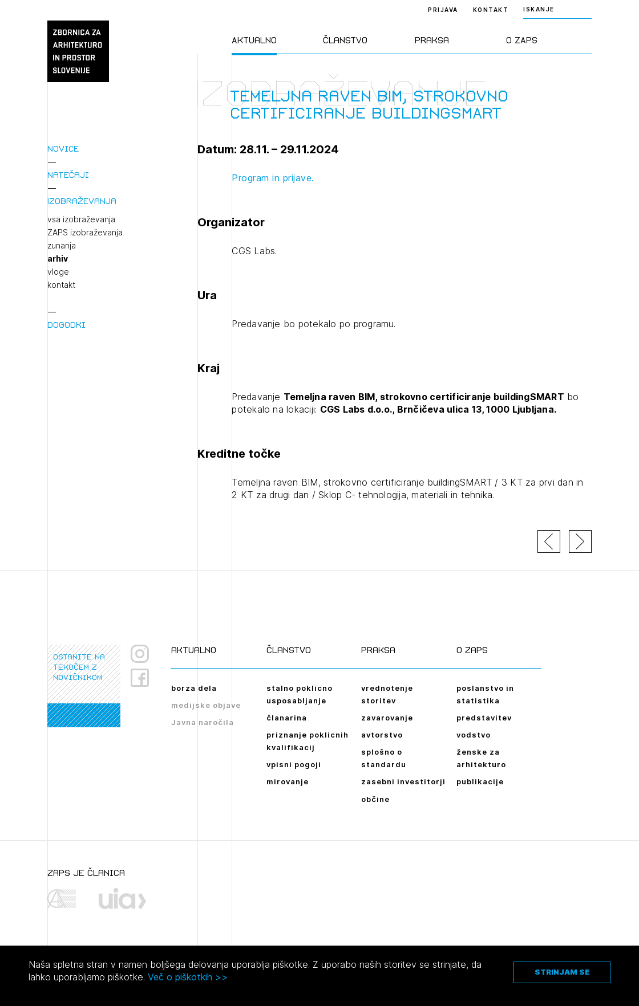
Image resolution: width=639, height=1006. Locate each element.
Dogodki (66, 324)
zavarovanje (387, 717)
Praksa (432, 40)
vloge (58, 272)
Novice (63, 148)
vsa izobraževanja (81, 219)
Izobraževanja (81, 201)
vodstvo (473, 735)
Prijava (443, 10)
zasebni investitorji (403, 781)
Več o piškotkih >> (188, 977)
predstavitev (484, 717)
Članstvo (345, 40)
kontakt (61, 285)
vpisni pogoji (293, 764)
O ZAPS (521, 40)
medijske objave (206, 705)
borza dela (194, 688)
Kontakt (491, 10)
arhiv (57, 259)
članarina (286, 717)
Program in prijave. (273, 178)
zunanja (61, 246)
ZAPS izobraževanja (85, 232)
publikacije (480, 781)
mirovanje (287, 781)
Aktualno (254, 40)
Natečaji (68, 175)
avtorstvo (382, 735)
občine (375, 799)
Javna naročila (202, 722)
